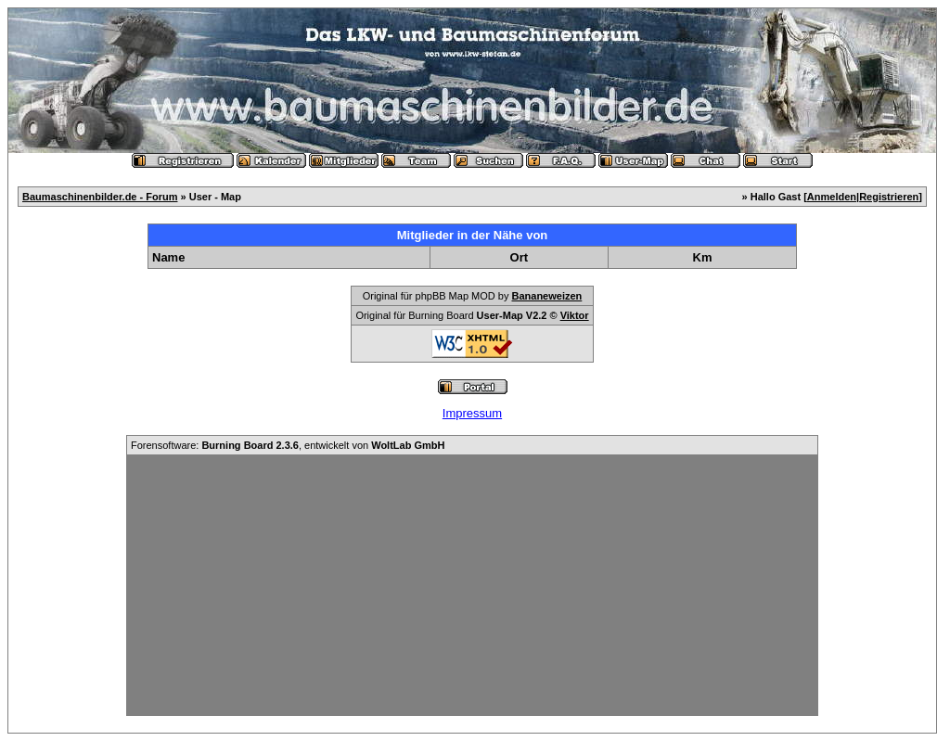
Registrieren (888, 196)
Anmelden (831, 196)
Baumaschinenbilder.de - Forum (99, 196)
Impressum (472, 413)
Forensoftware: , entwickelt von (287, 445)
